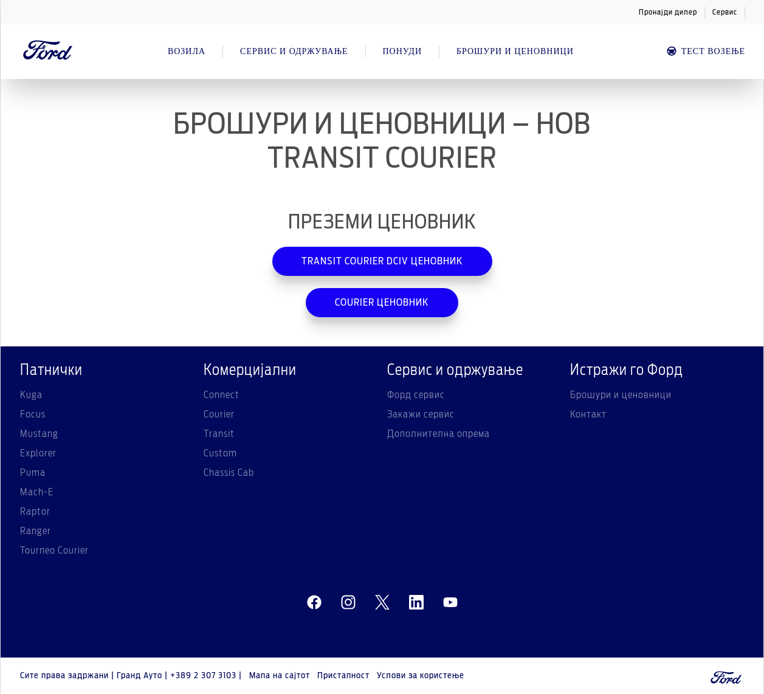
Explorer (38, 453)
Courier (219, 414)
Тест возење (705, 51)
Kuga (31, 395)
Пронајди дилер (668, 12)
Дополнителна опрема (438, 434)
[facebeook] (314, 603)
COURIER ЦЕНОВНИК (382, 302)
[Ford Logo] (48, 51)
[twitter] (382, 603)
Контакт (588, 414)
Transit (219, 434)
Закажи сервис (421, 414)
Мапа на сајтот (279, 676)
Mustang (39, 434)
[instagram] (348, 603)
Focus (33, 414)
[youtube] (450, 603)
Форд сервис (416, 395)
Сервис (724, 12)
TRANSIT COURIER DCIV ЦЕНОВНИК (382, 261)
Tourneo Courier (54, 550)
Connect (221, 395)
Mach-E (36, 492)
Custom (220, 453)
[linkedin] (416, 603)
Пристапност (343, 676)
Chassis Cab (229, 473)
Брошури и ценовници (621, 395)
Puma (33, 473)
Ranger (35, 531)
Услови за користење (420, 676)
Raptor (35, 512)
